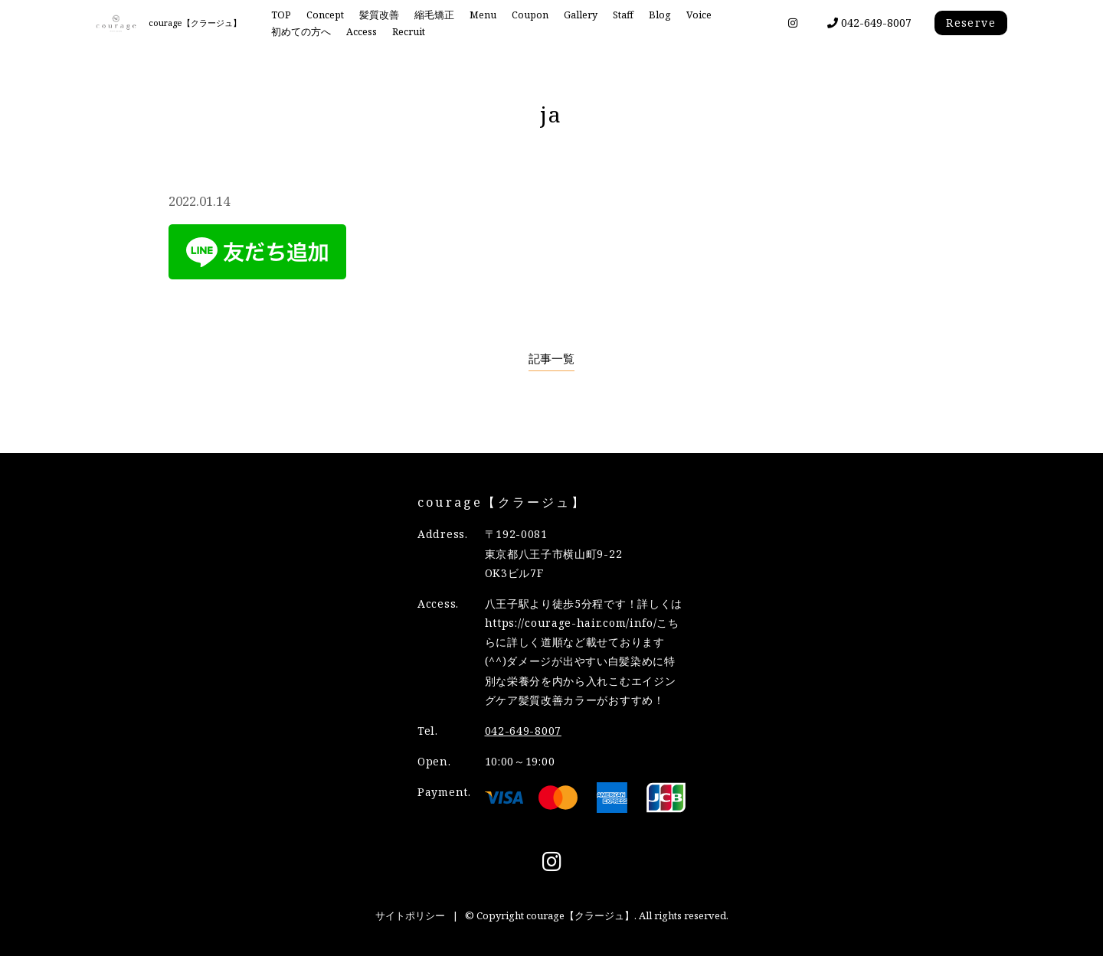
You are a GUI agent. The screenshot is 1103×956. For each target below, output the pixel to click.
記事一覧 (551, 359)
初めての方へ (301, 31)
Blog (660, 14)
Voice (699, 14)
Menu (483, 14)
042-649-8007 (869, 22)
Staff (623, 14)
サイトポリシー (410, 915)
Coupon (530, 14)
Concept (325, 14)
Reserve (971, 22)
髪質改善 (379, 14)
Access (361, 31)
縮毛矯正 (434, 14)
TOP (281, 14)
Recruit (408, 31)
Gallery (580, 14)
